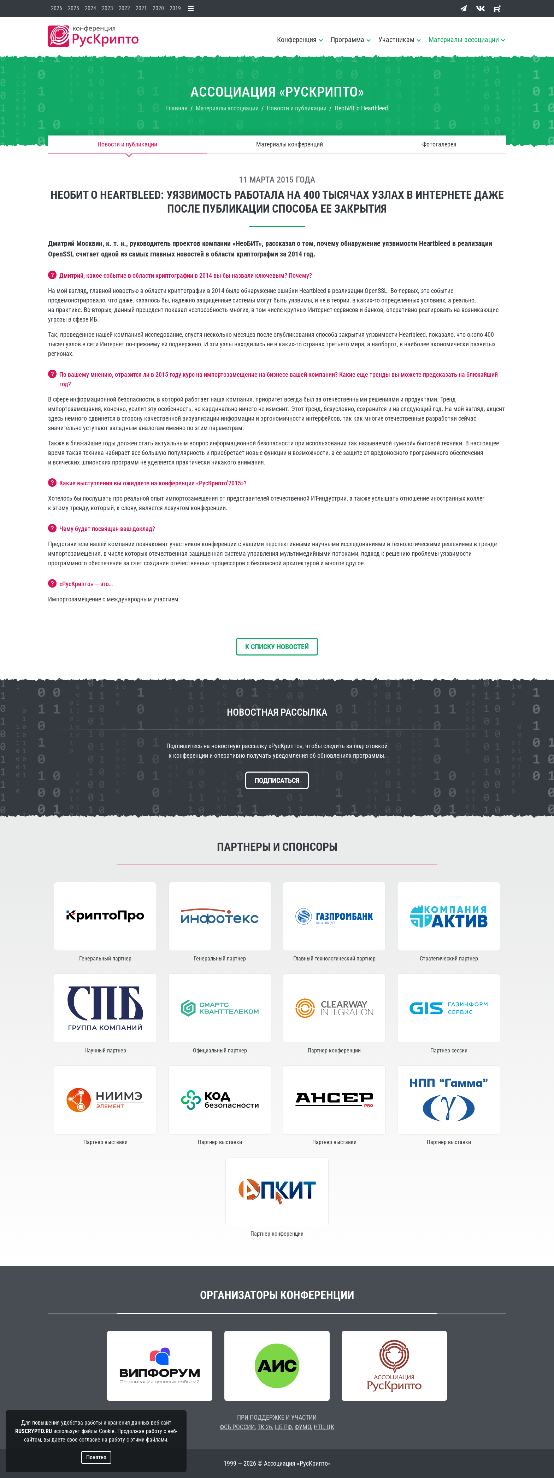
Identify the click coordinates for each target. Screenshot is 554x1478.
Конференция (297, 39)
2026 (56, 8)
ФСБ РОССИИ (237, 1427)
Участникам (396, 39)
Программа (347, 39)
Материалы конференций (289, 144)
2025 (73, 8)
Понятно (96, 1457)
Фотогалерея (439, 144)
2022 (124, 8)
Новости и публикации (127, 144)
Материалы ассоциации (464, 39)
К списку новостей (277, 646)
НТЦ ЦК (324, 1427)
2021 (141, 8)
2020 (158, 8)
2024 (90, 8)
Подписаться (277, 780)
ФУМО (303, 1427)
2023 (107, 8)
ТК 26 (265, 1427)
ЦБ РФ (283, 1427)
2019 (175, 8)
